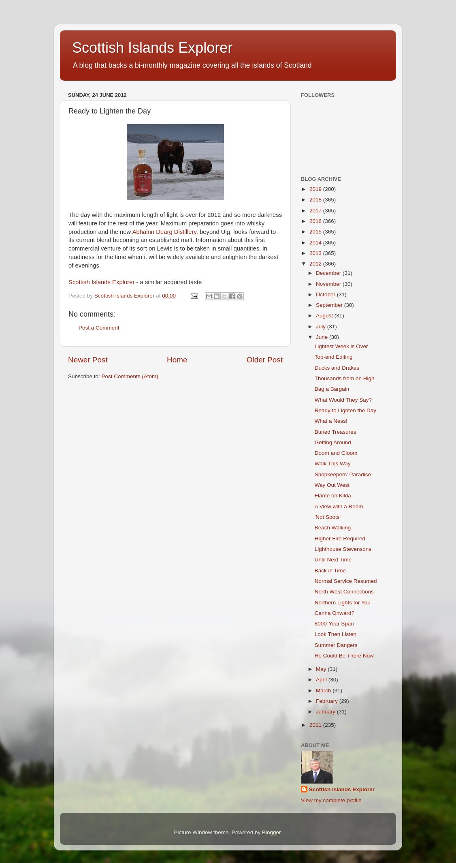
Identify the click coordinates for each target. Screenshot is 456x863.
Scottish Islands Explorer (152, 47)
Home (177, 359)
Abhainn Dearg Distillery (164, 232)
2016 (316, 221)
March (324, 690)
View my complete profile (331, 800)
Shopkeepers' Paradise (343, 474)
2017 (316, 211)
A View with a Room (339, 506)
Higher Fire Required (340, 538)
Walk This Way (333, 463)
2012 (316, 264)
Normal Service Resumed (346, 581)
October (326, 294)
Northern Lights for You (343, 603)
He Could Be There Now (344, 656)
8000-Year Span (334, 624)
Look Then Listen (335, 634)
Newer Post (88, 359)
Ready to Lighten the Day (345, 410)
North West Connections (344, 592)
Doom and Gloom (336, 453)
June (322, 337)
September (330, 305)
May (322, 669)
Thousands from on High (345, 378)
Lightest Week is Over (341, 346)
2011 (316, 725)
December (329, 273)
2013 (316, 253)
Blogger (271, 832)
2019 (316, 189)
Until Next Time (333, 560)
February (327, 701)
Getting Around (333, 442)
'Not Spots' (328, 517)
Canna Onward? (334, 613)
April (322, 680)
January (326, 712)
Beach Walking (333, 528)
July (321, 326)
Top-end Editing (334, 357)
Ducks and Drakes (337, 368)
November (329, 284)
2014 (316, 243)
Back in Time (330, 570)
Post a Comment (99, 328)
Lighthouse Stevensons (343, 549)
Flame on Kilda (333, 496)
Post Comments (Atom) (130, 376)
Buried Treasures (335, 432)
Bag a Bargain (332, 389)
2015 (316, 232)
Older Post (265, 359)
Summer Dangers (336, 645)
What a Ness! (331, 421)
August (325, 316)
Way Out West (332, 485)
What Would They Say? (343, 400)
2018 (316, 200)
